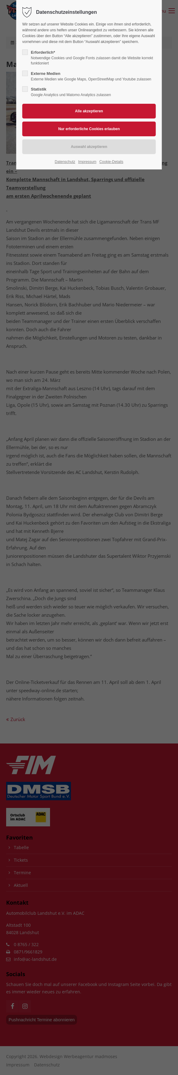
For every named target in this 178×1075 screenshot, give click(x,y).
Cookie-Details (111, 162)
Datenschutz (65, 162)
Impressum (87, 162)
